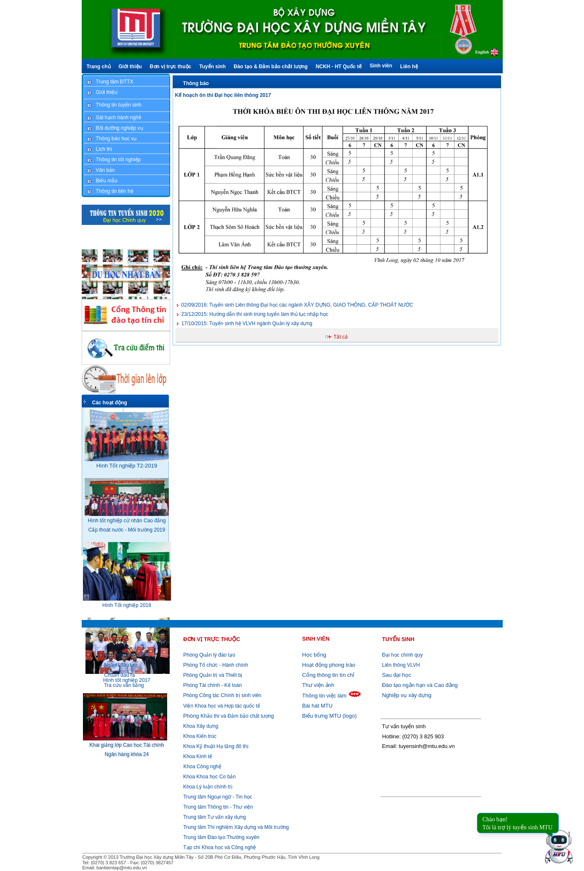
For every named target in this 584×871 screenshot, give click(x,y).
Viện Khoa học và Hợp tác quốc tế (221, 706)
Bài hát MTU (317, 706)
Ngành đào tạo (120, 665)
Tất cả (340, 337)
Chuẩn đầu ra (119, 675)
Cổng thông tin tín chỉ (328, 675)
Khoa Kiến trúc (199, 736)
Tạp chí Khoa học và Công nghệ (219, 847)
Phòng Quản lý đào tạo (209, 655)
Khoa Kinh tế (197, 756)
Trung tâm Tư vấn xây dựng (214, 817)
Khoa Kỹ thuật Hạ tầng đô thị (215, 746)
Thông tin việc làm (324, 695)
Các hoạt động (109, 403)
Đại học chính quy (402, 655)
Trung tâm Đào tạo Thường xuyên (221, 837)
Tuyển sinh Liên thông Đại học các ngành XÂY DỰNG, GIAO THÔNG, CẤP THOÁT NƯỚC (297, 305)
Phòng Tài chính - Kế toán (212, 685)
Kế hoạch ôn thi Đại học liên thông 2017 (223, 95)
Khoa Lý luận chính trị (207, 787)
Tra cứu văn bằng (124, 685)
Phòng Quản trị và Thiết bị (212, 675)
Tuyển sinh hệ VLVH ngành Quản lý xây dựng (246, 323)
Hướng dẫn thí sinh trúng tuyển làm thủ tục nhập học (254, 314)
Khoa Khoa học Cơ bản (209, 777)
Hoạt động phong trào (328, 665)
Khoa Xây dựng (200, 726)
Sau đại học (396, 675)
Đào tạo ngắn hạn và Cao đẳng (420, 685)
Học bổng (314, 655)
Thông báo (196, 83)
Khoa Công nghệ (202, 766)
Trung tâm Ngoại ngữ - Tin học (217, 797)
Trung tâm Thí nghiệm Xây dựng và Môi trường (236, 827)
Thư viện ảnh (318, 685)
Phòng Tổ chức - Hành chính (215, 665)
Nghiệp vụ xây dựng (406, 695)
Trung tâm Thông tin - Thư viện (218, 807)
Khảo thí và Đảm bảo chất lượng (228, 716)
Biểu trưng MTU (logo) (329, 716)
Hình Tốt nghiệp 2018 (126, 605)
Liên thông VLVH (401, 665)
